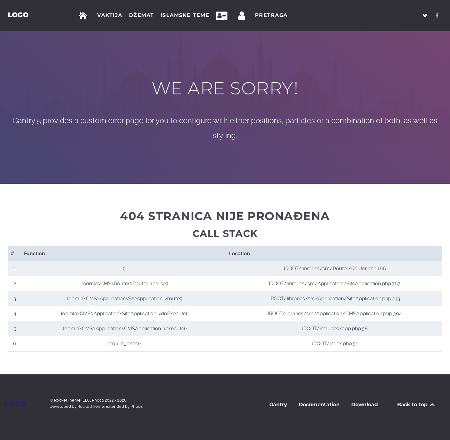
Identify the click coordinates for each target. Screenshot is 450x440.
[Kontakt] (223, 16)
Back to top (416, 405)
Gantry (278, 405)
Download (364, 405)
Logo (18, 15)
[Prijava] (243, 16)
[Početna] (84, 16)
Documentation (319, 405)
